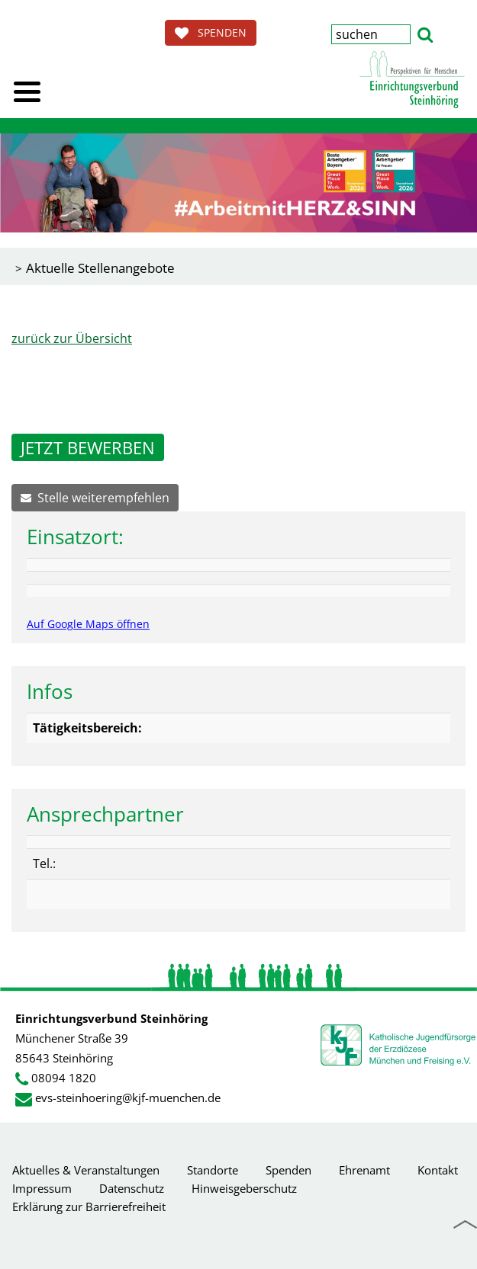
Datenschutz (131, 1188)
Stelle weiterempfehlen (95, 497)
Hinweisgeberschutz (244, 1188)
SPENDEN (211, 32)
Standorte (212, 1170)
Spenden (288, 1170)
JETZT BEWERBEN (88, 447)
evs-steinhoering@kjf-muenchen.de (128, 1097)
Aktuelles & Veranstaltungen (86, 1170)
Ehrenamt (364, 1170)
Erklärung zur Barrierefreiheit (89, 1206)
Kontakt (437, 1170)
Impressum (42, 1188)
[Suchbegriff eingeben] (371, 34)
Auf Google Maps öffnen (88, 624)
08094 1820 (63, 1077)
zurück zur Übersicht (71, 338)
